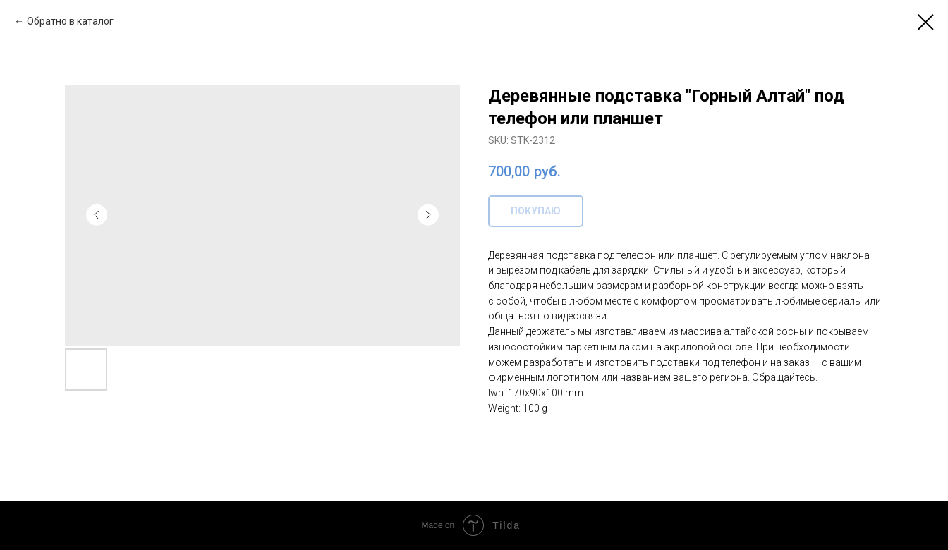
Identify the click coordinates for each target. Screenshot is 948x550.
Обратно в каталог (70, 21)
